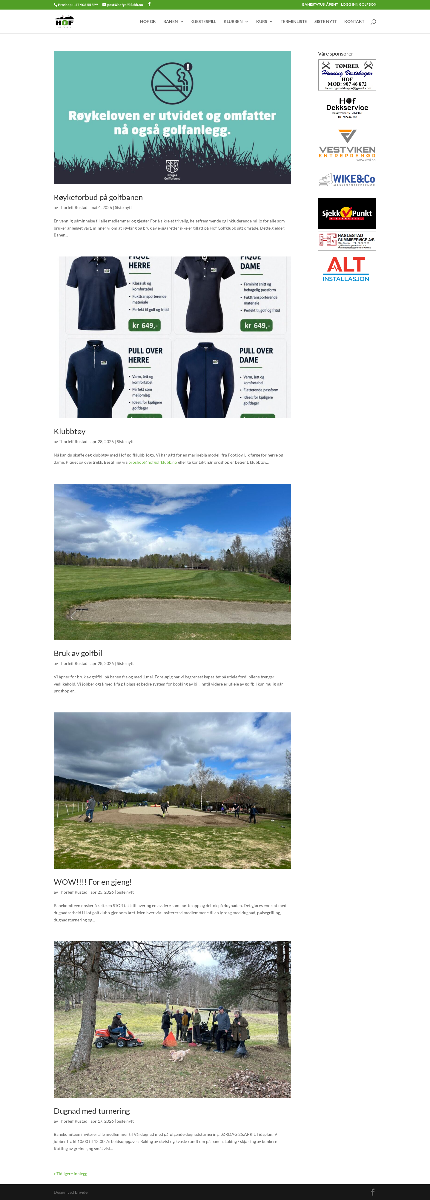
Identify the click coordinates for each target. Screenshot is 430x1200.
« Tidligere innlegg (70, 1173)
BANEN (170, 21)
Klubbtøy (69, 431)
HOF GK (148, 21)
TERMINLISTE (294, 21)
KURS (261, 21)
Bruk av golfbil (78, 653)
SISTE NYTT (325, 21)
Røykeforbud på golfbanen (98, 197)
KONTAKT (354, 21)
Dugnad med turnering (92, 1111)
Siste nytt (123, 207)
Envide (81, 1192)
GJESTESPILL (203, 21)
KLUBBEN (233, 21)
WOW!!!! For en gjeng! (93, 881)
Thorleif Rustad (73, 207)
